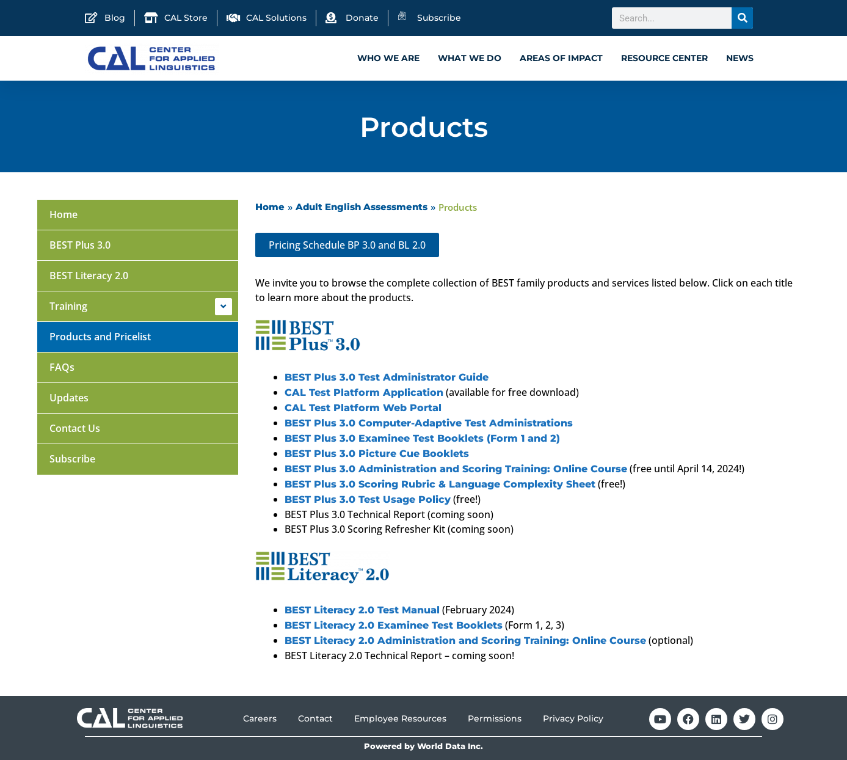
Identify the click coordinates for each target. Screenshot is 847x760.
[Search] (742, 18)
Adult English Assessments (361, 207)
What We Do (469, 58)
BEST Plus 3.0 (80, 245)
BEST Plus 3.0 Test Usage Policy (368, 499)
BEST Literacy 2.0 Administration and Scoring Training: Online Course (465, 640)
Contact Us (74, 428)
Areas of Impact (561, 58)
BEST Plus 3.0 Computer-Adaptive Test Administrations (429, 423)
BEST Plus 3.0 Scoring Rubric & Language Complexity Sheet (440, 484)
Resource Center (664, 58)
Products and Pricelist (100, 336)
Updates (69, 397)
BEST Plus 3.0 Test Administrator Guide (387, 377)
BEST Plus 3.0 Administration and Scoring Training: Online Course (456, 469)
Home (63, 214)
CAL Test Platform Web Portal (363, 408)
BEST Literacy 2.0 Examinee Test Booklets (394, 625)
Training (68, 306)
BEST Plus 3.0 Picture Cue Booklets (377, 453)
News (740, 58)
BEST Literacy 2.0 (88, 275)
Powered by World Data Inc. (423, 746)
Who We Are (388, 58)
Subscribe (72, 459)
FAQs (62, 367)
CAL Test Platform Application (364, 392)
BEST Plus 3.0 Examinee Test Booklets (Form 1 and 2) (422, 438)
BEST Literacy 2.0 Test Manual (362, 610)
